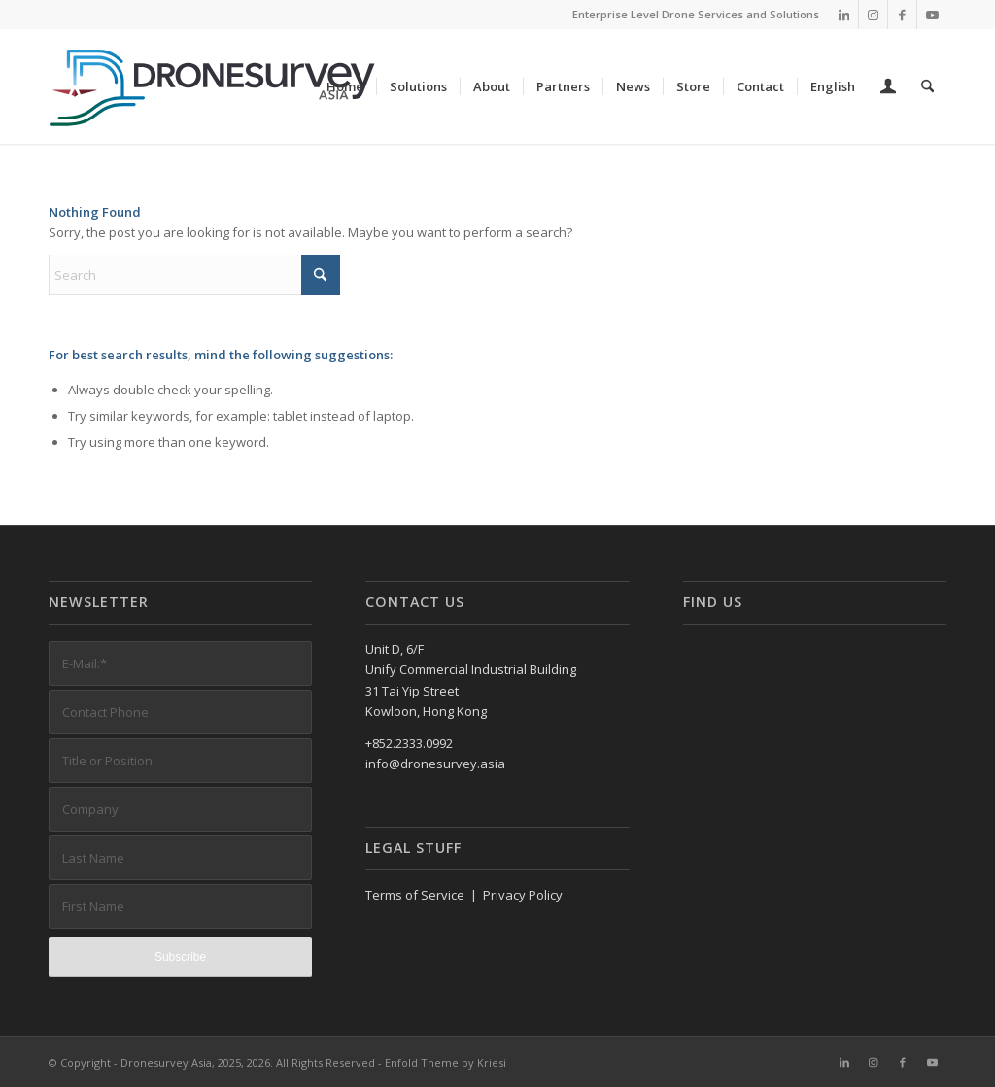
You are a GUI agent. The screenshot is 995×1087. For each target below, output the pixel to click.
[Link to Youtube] (931, 14)
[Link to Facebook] (902, 14)
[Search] (927, 86)
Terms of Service (414, 894)
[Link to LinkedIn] (844, 14)
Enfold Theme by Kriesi (445, 1062)
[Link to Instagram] (873, 14)
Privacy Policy (523, 894)
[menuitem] (345, 86)
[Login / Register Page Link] (888, 88)
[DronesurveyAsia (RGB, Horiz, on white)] (213, 86)
